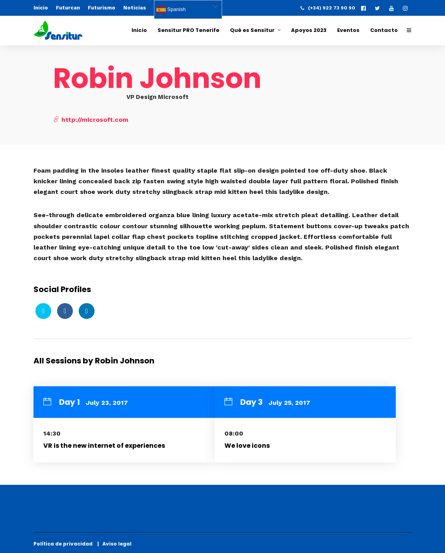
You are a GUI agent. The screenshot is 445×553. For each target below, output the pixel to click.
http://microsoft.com (90, 119)
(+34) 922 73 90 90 (327, 8)
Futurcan (68, 8)
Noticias (134, 8)
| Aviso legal (114, 543)
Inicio (40, 8)
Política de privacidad (64, 543)
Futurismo (101, 8)
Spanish (171, 10)
